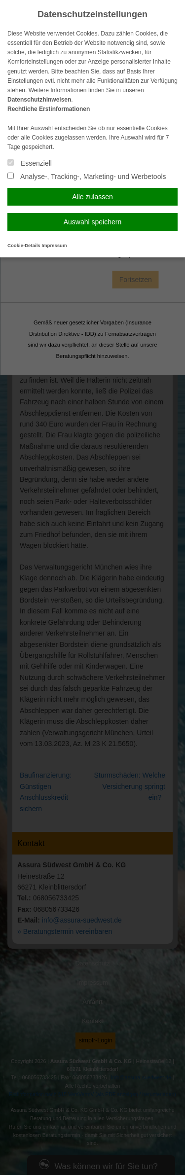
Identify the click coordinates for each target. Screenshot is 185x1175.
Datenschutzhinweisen (39, 99)
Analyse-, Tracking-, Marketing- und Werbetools (86, 176)
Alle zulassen (92, 197)
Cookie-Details (23, 245)
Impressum (54, 245)
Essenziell (29, 163)
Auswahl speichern (93, 222)
